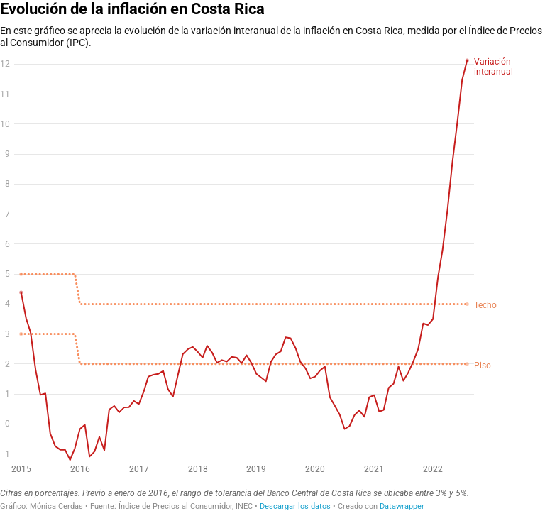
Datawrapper (402, 506)
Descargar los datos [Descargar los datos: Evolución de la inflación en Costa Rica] (295, 506)
